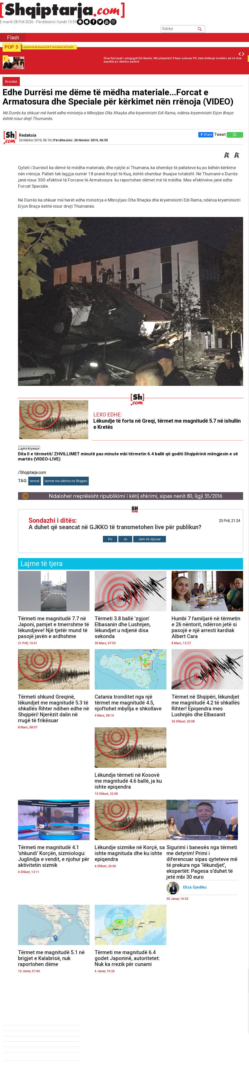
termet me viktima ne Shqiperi (66, 481)
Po (110, 539)
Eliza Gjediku (195, 887)
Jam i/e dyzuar (149, 539)
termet (34, 481)
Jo (125, 539)
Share (206, 134)
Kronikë (11, 82)
